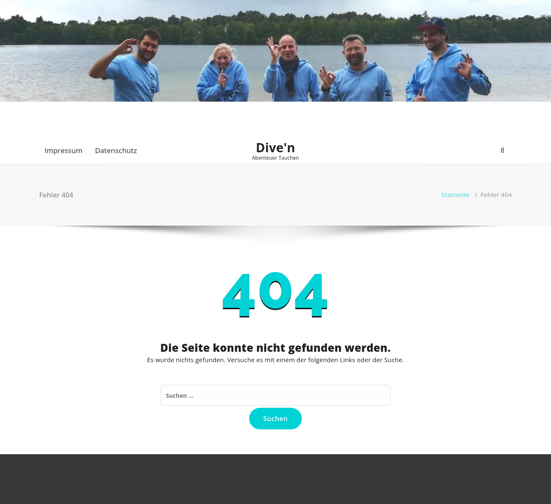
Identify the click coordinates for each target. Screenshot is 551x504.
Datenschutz (116, 150)
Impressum (64, 150)
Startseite (455, 194)
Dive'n (275, 147)
